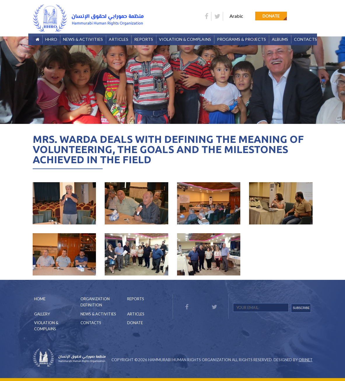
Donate (271, 15)
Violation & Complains (185, 39)
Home (39, 298)
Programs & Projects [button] (241, 39)
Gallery (42, 314)
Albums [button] (280, 39)
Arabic (236, 16)
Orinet (306, 359)
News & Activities (83, 39)
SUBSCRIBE (301, 308)
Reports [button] (143, 39)
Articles (118, 39)
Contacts (305, 39)
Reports (135, 298)
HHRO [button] (51, 39)
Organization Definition (95, 301)
